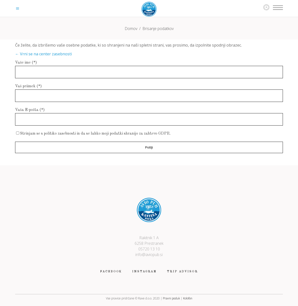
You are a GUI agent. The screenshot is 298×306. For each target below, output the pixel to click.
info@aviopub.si (149, 254)
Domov (131, 28)
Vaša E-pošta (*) (30, 110)
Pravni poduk (171, 298)
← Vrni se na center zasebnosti (43, 54)
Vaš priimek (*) (28, 86)
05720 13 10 (149, 249)
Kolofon (187, 298)
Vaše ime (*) (26, 63)
